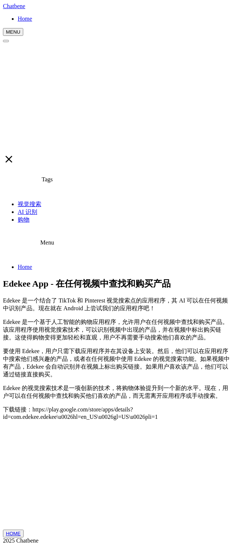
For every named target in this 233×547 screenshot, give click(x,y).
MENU (13, 32)
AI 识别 (27, 212)
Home (25, 267)
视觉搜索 (29, 204)
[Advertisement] (116, 98)
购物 (23, 219)
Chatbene (14, 6)
